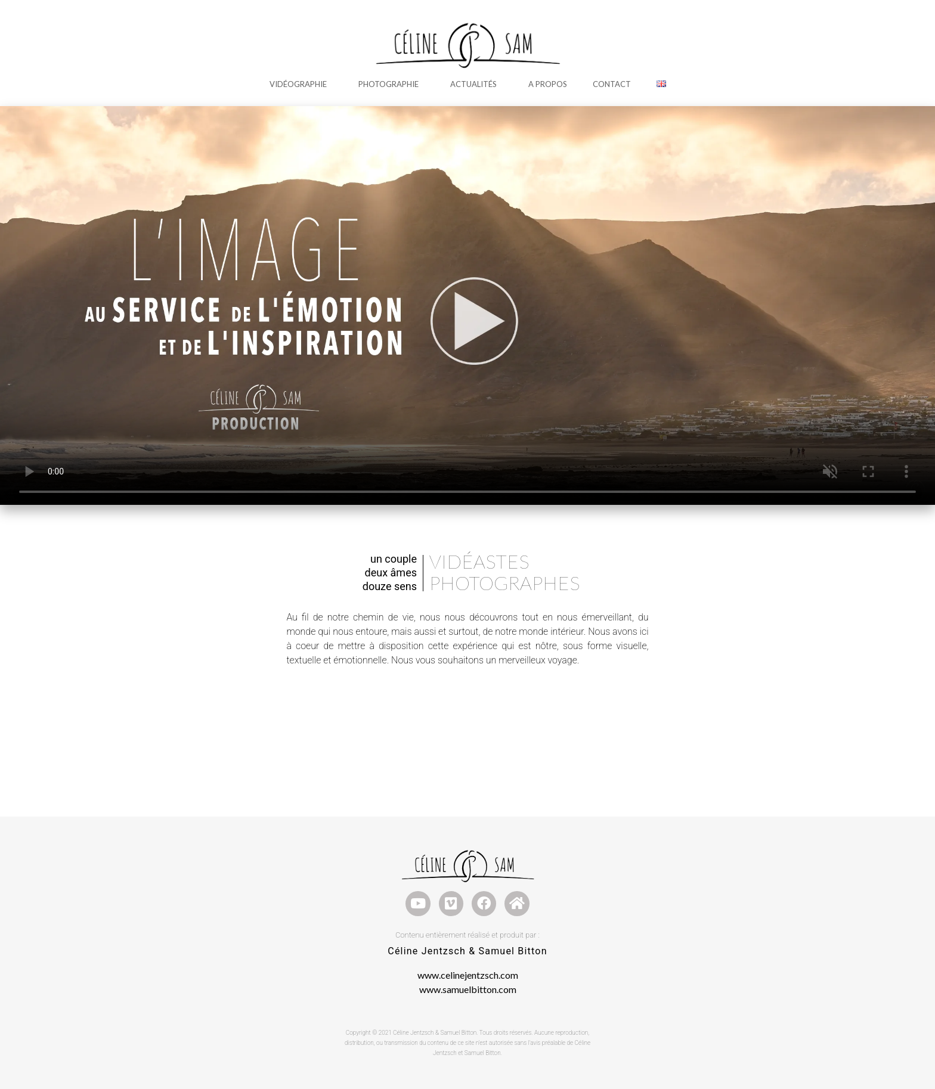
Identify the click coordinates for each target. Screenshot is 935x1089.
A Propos (547, 84)
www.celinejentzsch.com (467, 975)
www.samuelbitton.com (467, 989)
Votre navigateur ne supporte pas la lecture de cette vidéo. (467, 305)
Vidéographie (301, 84)
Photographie (391, 84)
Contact (612, 84)
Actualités (476, 84)
